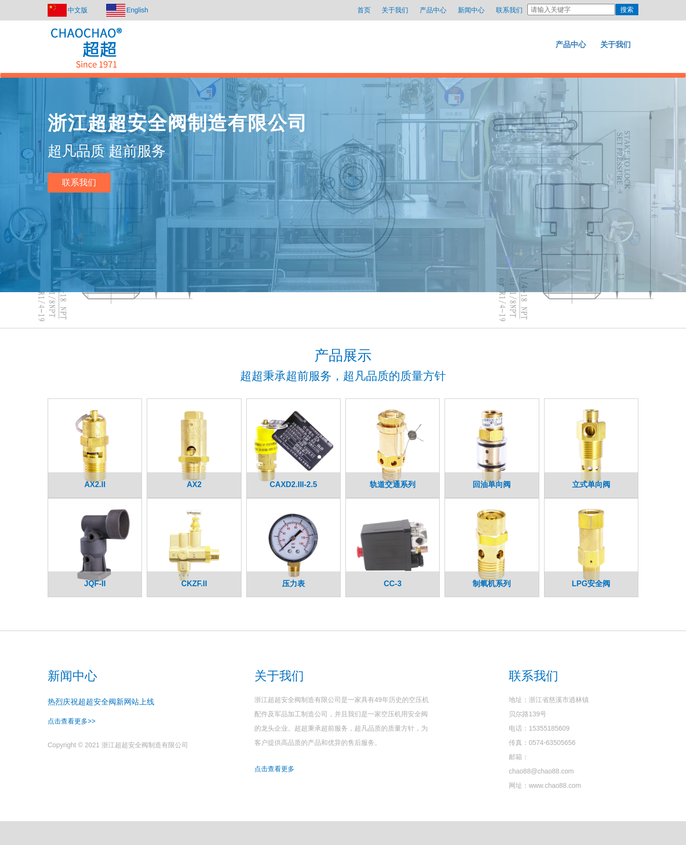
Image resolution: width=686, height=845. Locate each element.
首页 (364, 10)
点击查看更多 (274, 769)
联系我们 (509, 10)
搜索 (627, 9)
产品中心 (433, 10)
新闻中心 (471, 10)
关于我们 (395, 10)
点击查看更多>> (71, 721)
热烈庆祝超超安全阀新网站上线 (101, 702)
